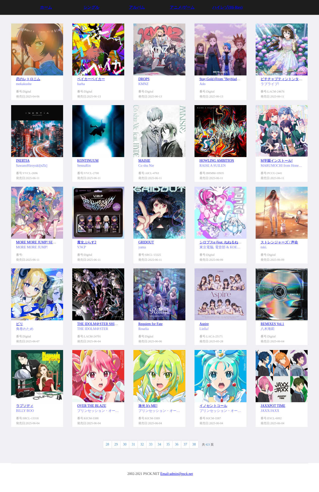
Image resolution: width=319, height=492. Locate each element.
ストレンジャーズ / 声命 (279, 242)
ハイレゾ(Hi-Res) (227, 7)
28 (107, 444)
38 (194, 444)
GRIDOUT (146, 242)
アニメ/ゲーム (182, 7)
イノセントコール (213, 406)
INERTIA (23, 161)
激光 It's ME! (147, 406)
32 (142, 444)
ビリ (19, 324)
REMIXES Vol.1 (272, 324)
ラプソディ (24, 406)
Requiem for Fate (150, 324)
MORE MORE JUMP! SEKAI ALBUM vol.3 (48, 242)
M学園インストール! (277, 161)
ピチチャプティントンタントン (285, 79)
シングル (91, 7)
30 (124, 444)
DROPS (143, 79)
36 (176, 444)
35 (168, 444)
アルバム (137, 7)
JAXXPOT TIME (273, 406)
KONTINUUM (87, 161)
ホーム (46, 7)
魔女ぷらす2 (86, 242)
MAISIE (144, 161)
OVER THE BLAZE (91, 406)
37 (185, 444)
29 (116, 444)
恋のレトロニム (28, 79)
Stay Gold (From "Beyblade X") (221, 79)
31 (133, 444)
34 (159, 444)
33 (150, 444)
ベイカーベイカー (91, 79)
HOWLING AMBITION (216, 161)
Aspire (204, 324)
